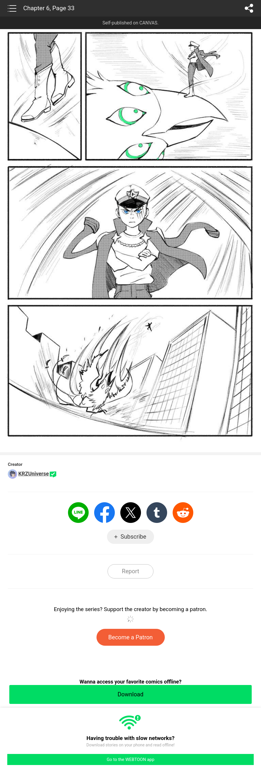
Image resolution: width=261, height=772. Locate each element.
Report (130, 571)
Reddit (183, 512)
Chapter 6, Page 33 (48, 8)
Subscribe (133, 536)
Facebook (104, 512)
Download (130, 694)
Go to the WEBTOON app (130, 759)
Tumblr (156, 512)
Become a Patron (130, 637)
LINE (78, 512)
